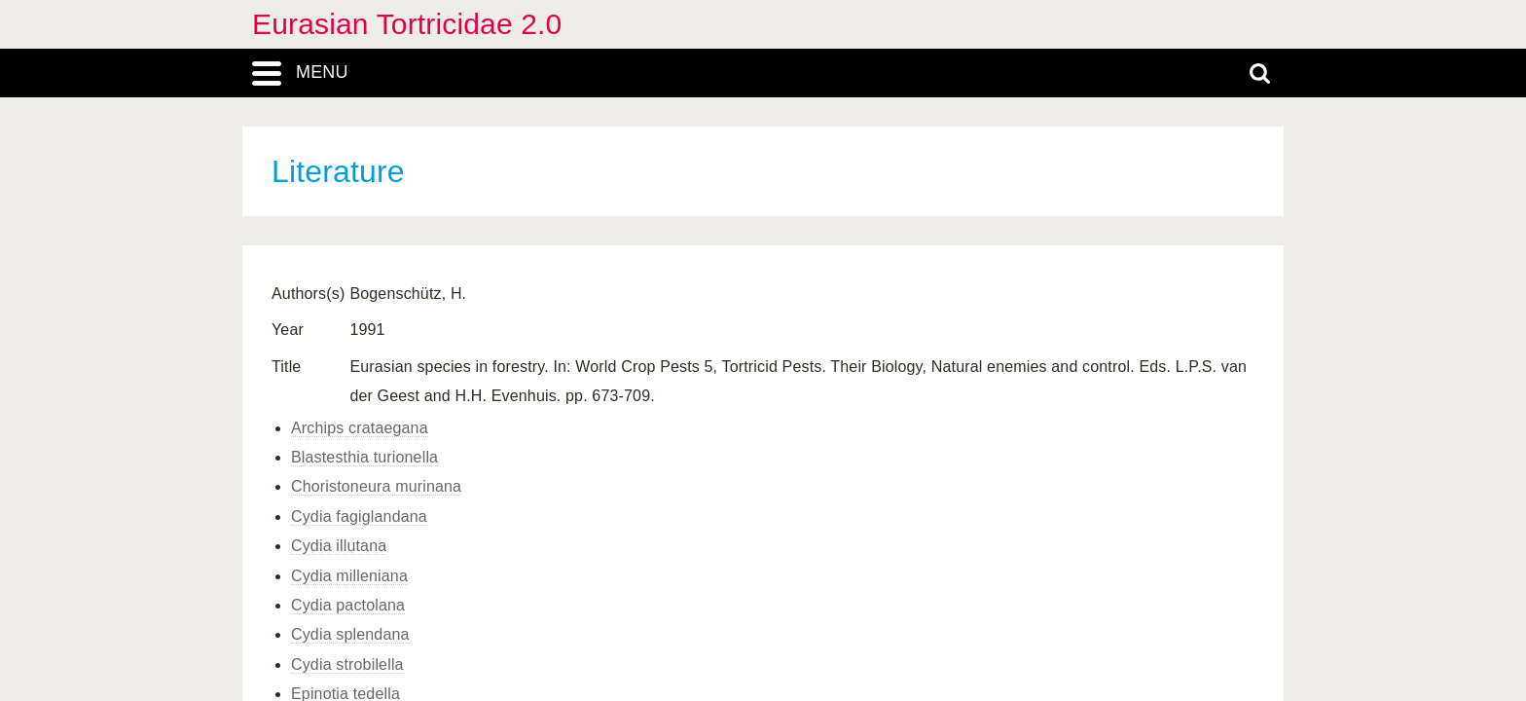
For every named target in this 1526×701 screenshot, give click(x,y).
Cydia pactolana (348, 605)
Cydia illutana (338, 545)
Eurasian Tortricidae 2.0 (407, 24)
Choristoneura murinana (376, 486)
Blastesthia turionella (364, 457)
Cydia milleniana (349, 576)
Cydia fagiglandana (359, 516)
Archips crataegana (359, 428)
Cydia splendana (350, 634)
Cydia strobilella (347, 664)
